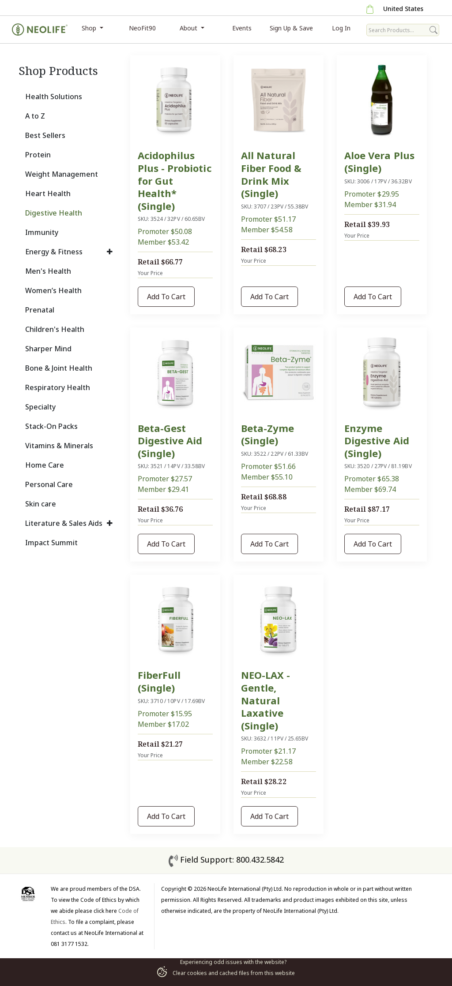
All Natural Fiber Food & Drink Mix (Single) (271, 174)
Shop (90, 28)
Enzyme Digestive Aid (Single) (376, 440)
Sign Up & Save (291, 28)
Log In (341, 28)
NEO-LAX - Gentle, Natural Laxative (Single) (265, 700)
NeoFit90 (142, 28)
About (189, 28)
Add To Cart (166, 296)
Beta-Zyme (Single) (267, 434)
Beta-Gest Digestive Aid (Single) (170, 440)
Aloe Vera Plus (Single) (379, 162)
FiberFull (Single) (159, 681)
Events (242, 28)
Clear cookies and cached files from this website (226, 973)
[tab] (69, 96)
